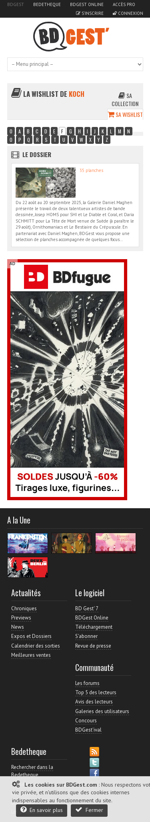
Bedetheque (47, 4)
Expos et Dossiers (31, 636)
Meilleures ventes (31, 655)
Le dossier (36, 154)
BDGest (15, 4)
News (17, 627)
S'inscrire (90, 13)
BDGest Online (87, 4)
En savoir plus (41, 810)
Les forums (87, 683)
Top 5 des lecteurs (95, 692)
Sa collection (125, 99)
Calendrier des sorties (35, 645)
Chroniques (24, 608)
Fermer (89, 810)
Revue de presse (93, 645)
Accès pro (124, 4)
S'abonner (86, 636)
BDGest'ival (88, 729)
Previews (21, 617)
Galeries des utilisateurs (102, 711)
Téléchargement (93, 627)
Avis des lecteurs (94, 701)
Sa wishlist (125, 114)
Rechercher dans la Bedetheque (32, 771)
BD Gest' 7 (86, 608)
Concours (86, 720)
